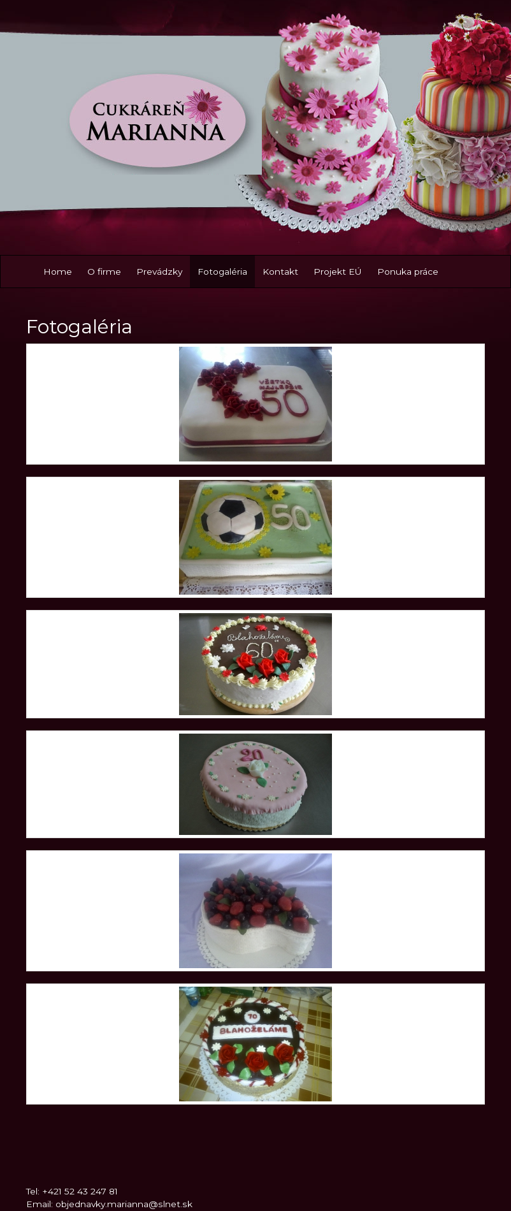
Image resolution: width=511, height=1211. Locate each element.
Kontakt (280, 271)
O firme (104, 271)
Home (57, 271)
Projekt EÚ (337, 271)
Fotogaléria (222, 271)
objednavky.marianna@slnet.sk (123, 1204)
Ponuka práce (407, 271)
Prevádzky (159, 271)
